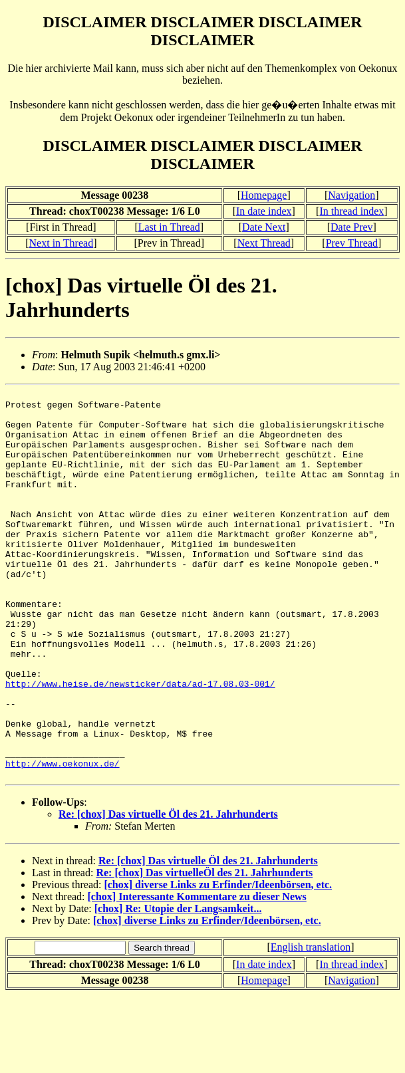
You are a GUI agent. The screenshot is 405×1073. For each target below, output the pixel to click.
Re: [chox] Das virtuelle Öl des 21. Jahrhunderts (168, 891)
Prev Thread (352, 243)
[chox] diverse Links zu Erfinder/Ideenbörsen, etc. (218, 962)
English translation (310, 1024)
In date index (264, 211)
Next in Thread (61, 243)
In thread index (351, 211)
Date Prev (352, 227)
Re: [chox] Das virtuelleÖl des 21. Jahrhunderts (204, 950)
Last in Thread (169, 227)
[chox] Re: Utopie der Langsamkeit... (178, 986)
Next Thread (264, 243)
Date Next (263, 227)
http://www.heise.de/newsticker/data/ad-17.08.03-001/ (140, 743)
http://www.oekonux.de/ (62, 839)
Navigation (351, 195)
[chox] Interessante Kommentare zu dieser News (197, 974)
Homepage (264, 195)
